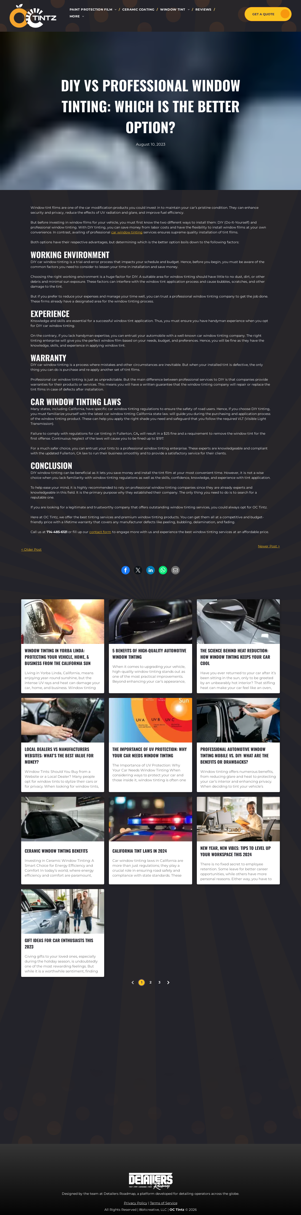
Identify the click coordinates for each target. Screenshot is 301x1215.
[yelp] (214, 1064)
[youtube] (203, 1064)
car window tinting (127, 232)
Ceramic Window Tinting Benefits (56, 851)
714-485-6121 (57, 532)
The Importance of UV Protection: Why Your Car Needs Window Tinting (149, 752)
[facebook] (182, 1064)
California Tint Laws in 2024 (139, 851)
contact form (100, 532)
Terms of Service (163, 1203)
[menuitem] (93, 9)
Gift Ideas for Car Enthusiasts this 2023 (59, 943)
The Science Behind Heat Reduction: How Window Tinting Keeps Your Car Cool (235, 656)
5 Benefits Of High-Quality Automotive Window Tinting (149, 653)
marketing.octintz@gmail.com (219, 1113)
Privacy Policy (135, 1203)
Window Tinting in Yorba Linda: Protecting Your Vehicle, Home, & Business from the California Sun (58, 656)
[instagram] (193, 1064)
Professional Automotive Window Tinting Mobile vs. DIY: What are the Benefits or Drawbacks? (234, 755)
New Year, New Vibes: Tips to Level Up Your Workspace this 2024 (235, 851)
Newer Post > (269, 546)
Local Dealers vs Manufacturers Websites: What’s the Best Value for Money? (59, 755)
